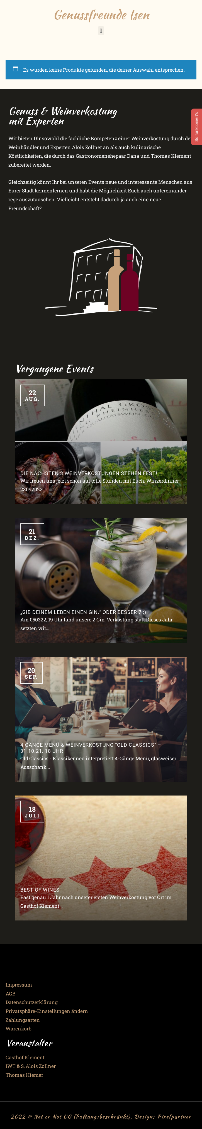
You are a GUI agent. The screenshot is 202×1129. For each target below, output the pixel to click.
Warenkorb (18, 1028)
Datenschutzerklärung (32, 1002)
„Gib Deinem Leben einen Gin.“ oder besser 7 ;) (83, 612)
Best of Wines (40, 890)
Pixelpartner (174, 1116)
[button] (101, 30)
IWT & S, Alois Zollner (31, 1066)
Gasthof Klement (25, 1057)
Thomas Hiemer (24, 1075)
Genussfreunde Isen (101, 14)
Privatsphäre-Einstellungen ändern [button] (47, 1011)
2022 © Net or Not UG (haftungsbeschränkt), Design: (84, 1116)
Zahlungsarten (23, 1020)
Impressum (19, 985)
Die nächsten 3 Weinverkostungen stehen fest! (88, 473)
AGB (10, 993)
